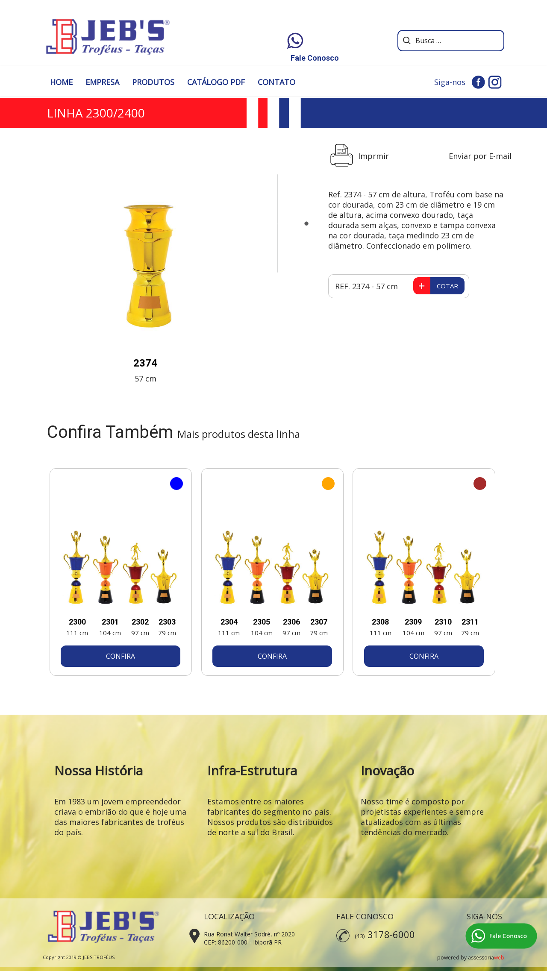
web (499, 957)
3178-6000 (391, 934)
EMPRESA (102, 82)
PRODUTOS (153, 82)
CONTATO (276, 82)
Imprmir (373, 156)
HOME (61, 82)
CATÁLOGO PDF (216, 82)
